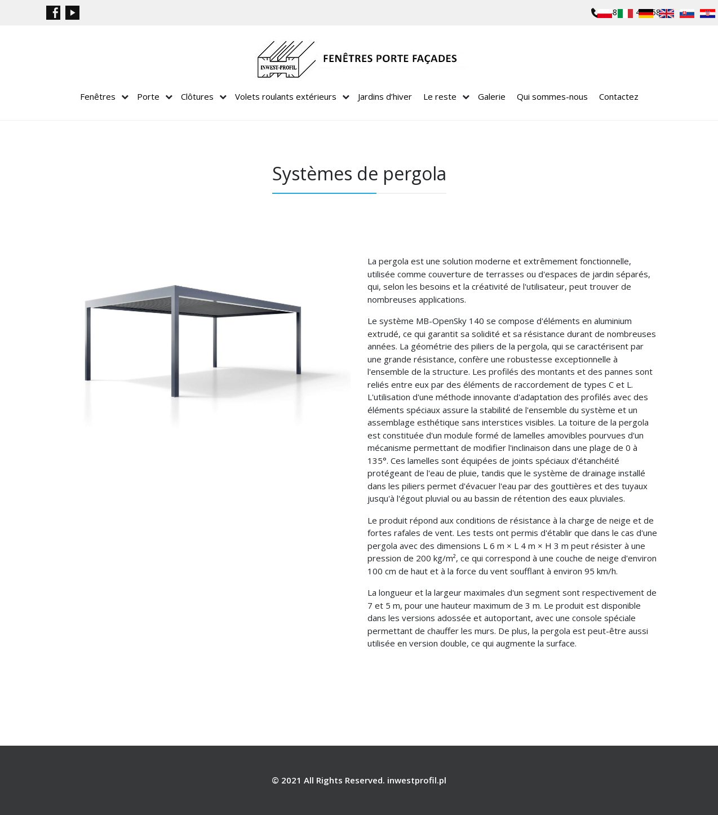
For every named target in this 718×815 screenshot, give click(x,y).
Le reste (439, 96)
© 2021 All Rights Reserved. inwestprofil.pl (359, 780)
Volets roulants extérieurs (285, 96)
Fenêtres (98, 96)
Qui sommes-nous (552, 96)
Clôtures (197, 96)
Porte (148, 96)
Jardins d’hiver (385, 96)
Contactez (619, 96)
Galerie (492, 96)
